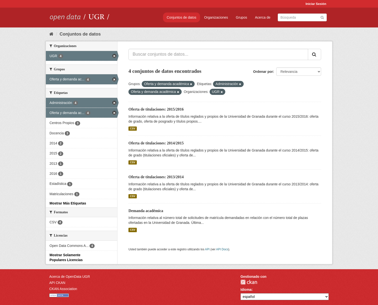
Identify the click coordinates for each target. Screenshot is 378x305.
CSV (132, 128)
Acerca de (262, 17)
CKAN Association (63, 289)
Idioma (246, 290)
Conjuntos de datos (181, 17)
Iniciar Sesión (315, 4)
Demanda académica (145, 211)
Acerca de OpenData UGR (69, 277)
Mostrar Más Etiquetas (68, 203)
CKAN (248, 282)
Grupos (241, 17)
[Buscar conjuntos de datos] (302, 17)
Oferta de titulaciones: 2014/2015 (156, 143)
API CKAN (57, 283)
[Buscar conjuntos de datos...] (218, 54)
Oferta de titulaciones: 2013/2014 (156, 177)
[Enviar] (322, 17)
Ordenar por (263, 72)
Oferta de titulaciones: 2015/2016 (156, 109)
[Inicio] (51, 34)
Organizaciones (216, 17)
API (207, 249)
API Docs (222, 249)
